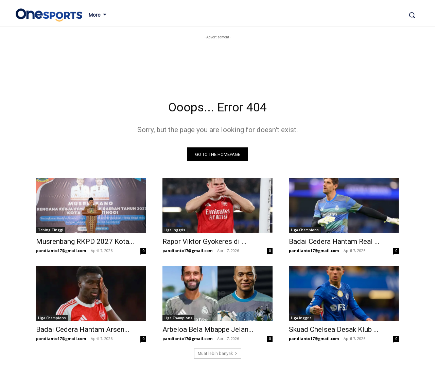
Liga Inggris (174, 232)
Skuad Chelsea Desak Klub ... (334, 331)
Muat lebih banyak (218, 355)
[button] (412, 15)
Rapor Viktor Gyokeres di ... (204, 243)
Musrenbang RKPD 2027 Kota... (85, 243)
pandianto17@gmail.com (61, 252)
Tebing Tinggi (50, 232)
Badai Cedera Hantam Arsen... (82, 331)
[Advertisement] (138, 56)
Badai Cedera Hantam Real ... (334, 243)
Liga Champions (305, 232)
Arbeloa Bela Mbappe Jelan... (208, 331)
